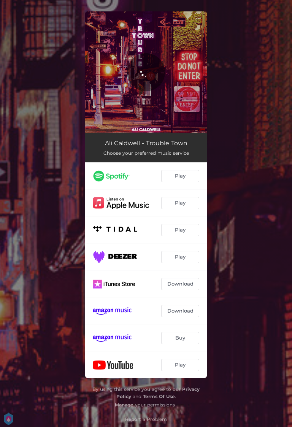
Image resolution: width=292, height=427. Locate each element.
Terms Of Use (159, 396)
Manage (124, 405)
